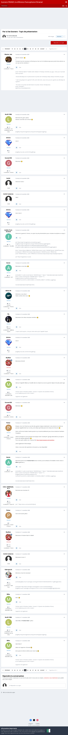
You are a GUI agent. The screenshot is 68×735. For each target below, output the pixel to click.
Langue (30, 723)
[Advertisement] (18, 19)
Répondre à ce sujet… (15, 685)
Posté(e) (22, 54)
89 (38, 49)
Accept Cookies (49, 730)
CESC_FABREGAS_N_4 (8, 487)
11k (8, 501)
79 (12, 49)
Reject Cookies (61, 730)
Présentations (19, 37)
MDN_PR (8, 291)
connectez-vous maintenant (51, 678)
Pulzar (8, 423)
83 (22, 49)
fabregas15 (8, 569)
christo (8, 138)
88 (35, 49)
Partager (51, 36)
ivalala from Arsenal (8, 230)
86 (30, 49)
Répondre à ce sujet (59, 42)
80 (14, 49)
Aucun (8, 263)
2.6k (8, 171)
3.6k (8, 67)
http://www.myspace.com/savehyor (45, 440)
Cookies (38, 723)
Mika (8, 379)
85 (27, 49)
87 (32, 49)
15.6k (8, 370)
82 (19, 49)
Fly (8, 314)
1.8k (8, 127)
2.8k (8, 303)
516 (8, 582)
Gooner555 (8, 158)
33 (8, 150)
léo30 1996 (8, 114)
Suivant (42, 49)
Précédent (7, 49)
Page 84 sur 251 (53, 49)
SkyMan (8, 358)
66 (8, 392)
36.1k (8, 327)
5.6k (8, 275)
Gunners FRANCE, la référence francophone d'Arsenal (21, 2)
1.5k (8, 244)
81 (17, 49)
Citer (20, 67)
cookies (3, 730)
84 (25, 49)
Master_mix (8, 54)
